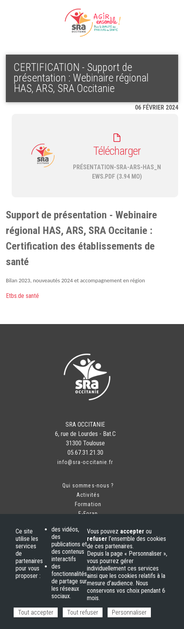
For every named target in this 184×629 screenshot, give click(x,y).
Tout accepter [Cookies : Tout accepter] (35, 612)
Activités (87, 495)
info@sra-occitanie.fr (85, 462)
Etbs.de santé (22, 295)
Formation (88, 504)
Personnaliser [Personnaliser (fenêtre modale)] (129, 612)
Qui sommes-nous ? (88, 485)
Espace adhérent (31, 15)
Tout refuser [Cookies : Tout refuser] (82, 612)
